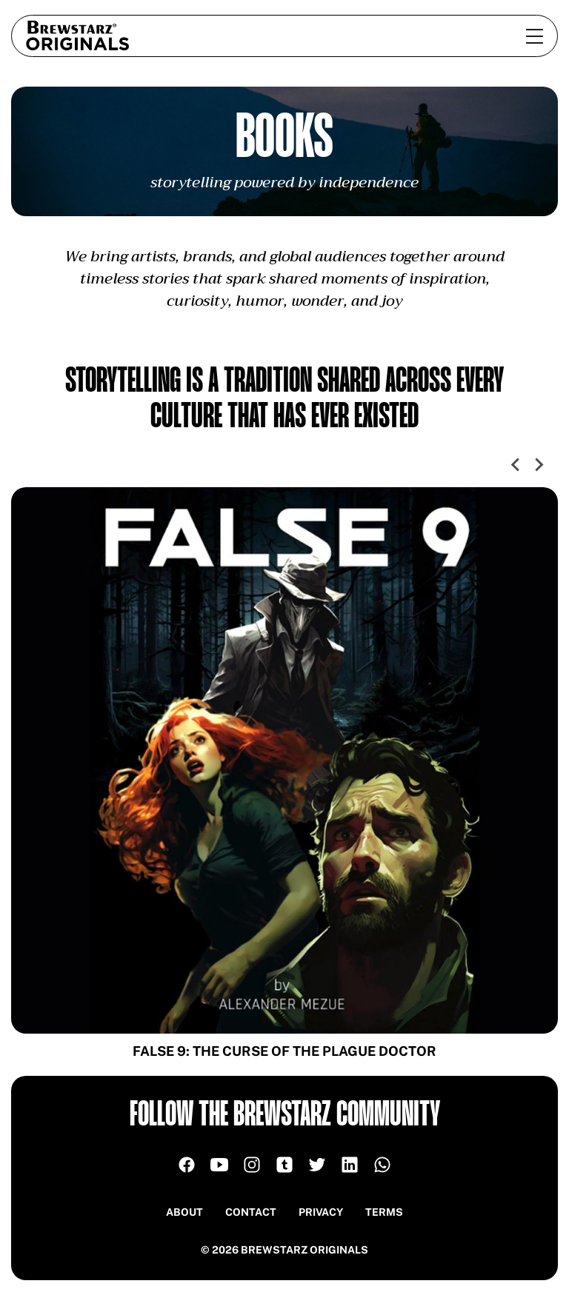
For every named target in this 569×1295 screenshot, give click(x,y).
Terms (384, 1212)
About (184, 1212)
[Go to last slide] (516, 465)
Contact (250, 1212)
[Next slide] (538, 465)
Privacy (321, 1212)
